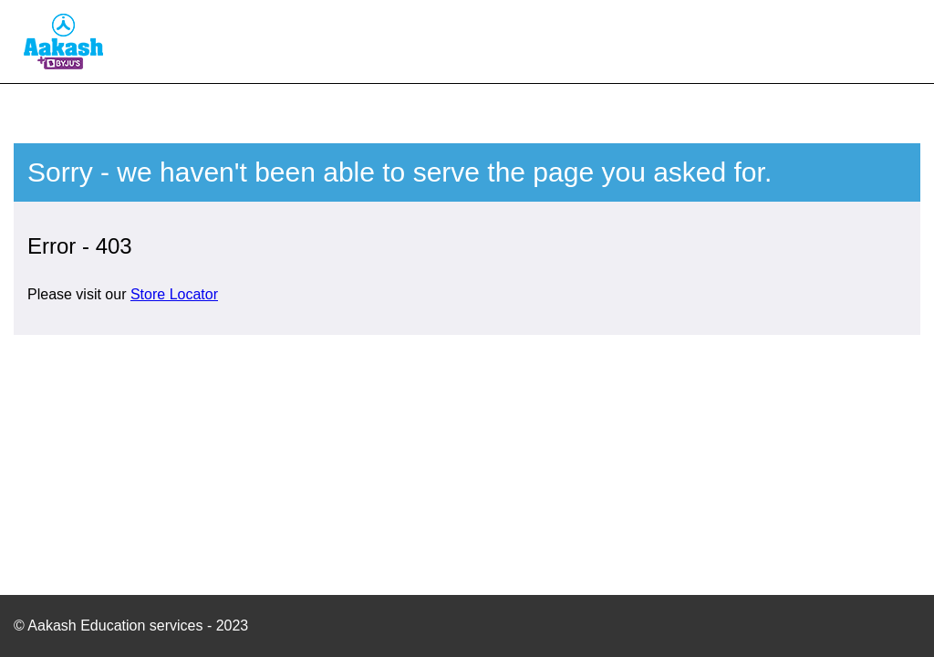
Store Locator (174, 294)
